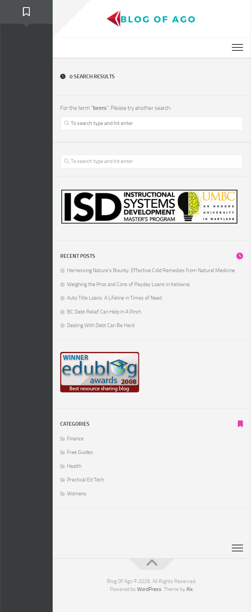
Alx (189, 589)
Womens (77, 493)
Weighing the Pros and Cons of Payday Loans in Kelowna (128, 284)
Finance (75, 438)
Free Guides (80, 452)
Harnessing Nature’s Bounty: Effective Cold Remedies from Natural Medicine (151, 270)
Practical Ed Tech (85, 480)
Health (74, 466)
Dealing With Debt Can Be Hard (100, 325)
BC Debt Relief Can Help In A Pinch (104, 312)
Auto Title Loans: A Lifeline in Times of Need (114, 298)
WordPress (149, 589)
